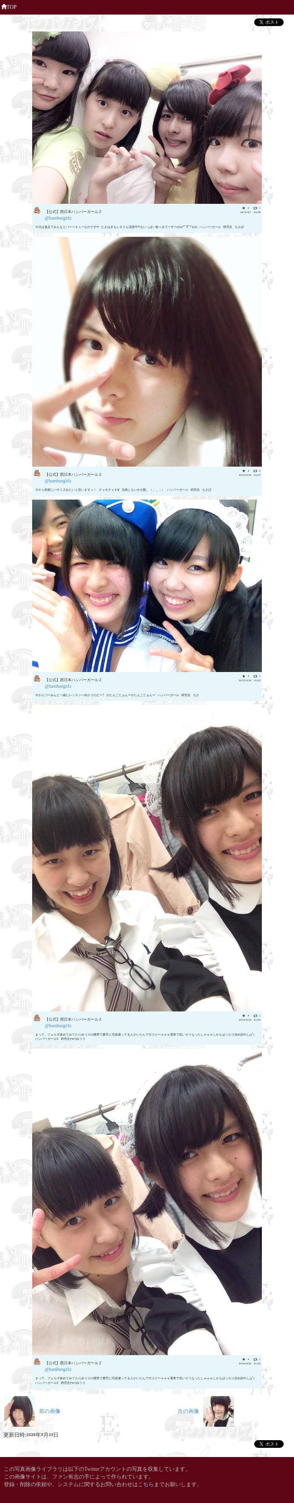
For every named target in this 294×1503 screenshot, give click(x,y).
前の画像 (32, 1410)
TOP (8, 6)
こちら (146, 1483)
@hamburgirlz (58, 217)
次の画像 (206, 1410)
